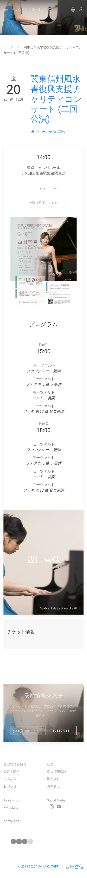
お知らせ (9, 786)
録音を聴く (11, 771)
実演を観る (11, 779)
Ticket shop (11, 800)
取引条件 (53, 779)
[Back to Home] (29, 9)
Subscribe (60, 730)
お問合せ (53, 786)
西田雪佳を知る (14, 764)
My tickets (10, 807)
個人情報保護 (57, 771)
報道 (50, 764)
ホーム (8, 47)
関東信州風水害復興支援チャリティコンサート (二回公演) (56, 99)
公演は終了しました (43, 203)
